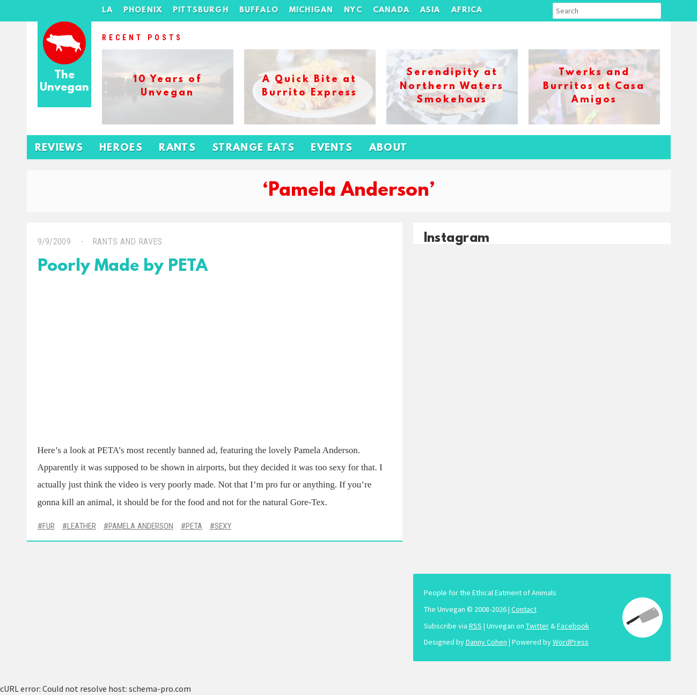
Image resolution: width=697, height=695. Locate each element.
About (388, 148)
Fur (48, 526)
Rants (177, 148)
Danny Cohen (486, 642)
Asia (430, 10)
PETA (194, 526)
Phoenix (142, 10)
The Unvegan (64, 81)
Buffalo (258, 10)
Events (332, 148)
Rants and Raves (127, 241)
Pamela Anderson (140, 526)
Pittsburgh (201, 10)
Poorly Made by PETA (123, 266)
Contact (524, 609)
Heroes (121, 148)
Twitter (537, 626)
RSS (475, 626)
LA (107, 10)
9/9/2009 (54, 241)
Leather (81, 526)
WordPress (571, 642)
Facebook (573, 626)
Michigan (311, 10)
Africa (467, 10)
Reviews (59, 148)
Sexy (223, 526)
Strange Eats (253, 148)
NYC (353, 10)
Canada (391, 10)
